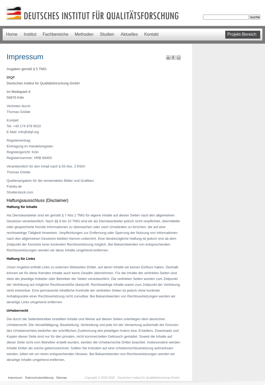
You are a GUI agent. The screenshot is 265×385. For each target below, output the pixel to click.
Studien (107, 34)
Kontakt (151, 34)
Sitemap (61, 377)
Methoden (84, 34)
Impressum (15, 377)
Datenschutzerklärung (39, 377)
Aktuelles (129, 34)
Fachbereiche (55, 34)
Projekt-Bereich (241, 34)
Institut (30, 34)
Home (11, 34)
